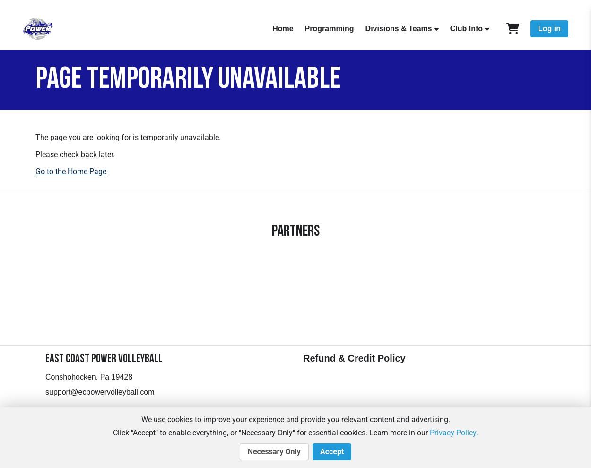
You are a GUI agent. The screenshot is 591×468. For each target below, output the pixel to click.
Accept (332, 451)
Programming (329, 29)
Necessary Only (274, 452)
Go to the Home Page (70, 171)
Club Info (466, 29)
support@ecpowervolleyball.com (100, 392)
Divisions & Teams (398, 29)
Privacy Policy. (454, 432)
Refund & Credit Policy (354, 358)
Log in (549, 29)
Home (282, 29)
